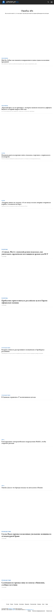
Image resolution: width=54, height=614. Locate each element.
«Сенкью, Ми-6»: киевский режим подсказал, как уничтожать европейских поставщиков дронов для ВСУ (24, 253)
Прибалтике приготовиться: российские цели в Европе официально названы (24, 301)
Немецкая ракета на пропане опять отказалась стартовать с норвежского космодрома (25, 156)
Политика (4, 249)
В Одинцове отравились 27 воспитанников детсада (18, 397)
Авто (2, 439)
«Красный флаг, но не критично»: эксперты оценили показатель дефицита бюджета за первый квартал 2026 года (26, 108)
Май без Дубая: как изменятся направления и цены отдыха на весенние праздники (25, 61)
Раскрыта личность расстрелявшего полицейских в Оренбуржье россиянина (22, 350)
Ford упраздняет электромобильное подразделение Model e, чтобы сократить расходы (23, 442)
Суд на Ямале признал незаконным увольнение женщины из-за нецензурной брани (26, 535)
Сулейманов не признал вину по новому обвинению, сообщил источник (23, 583)
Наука (3, 153)
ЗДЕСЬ (14, 609)
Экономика (4, 58)
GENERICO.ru (10, 608)
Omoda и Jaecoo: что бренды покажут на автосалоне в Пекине (22, 488)
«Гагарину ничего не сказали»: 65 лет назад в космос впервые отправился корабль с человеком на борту (26, 203)
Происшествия (5, 347)
